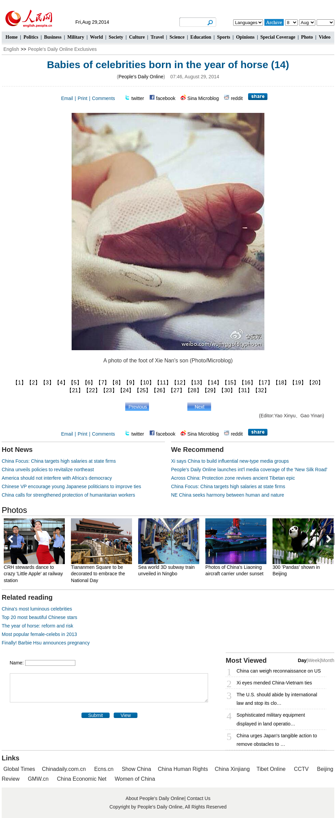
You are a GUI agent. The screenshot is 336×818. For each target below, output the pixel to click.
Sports (223, 37)
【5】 (75, 382)
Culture (137, 37)
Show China (136, 769)
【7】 (103, 382)
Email (67, 98)
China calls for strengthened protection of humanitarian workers (68, 495)
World (96, 37)
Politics (30, 37)
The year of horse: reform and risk (37, 626)
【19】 (298, 382)
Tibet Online (271, 769)
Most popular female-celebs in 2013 (39, 634)
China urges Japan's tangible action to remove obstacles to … (277, 740)
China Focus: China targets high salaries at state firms (59, 461)
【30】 (227, 390)
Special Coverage (277, 37)
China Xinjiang (232, 769)
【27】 (176, 390)
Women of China (135, 779)
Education (200, 37)
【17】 (264, 382)
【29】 (210, 390)
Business (52, 37)
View (125, 715)
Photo (307, 37)
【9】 (130, 382)
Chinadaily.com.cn (64, 769)
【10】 (145, 382)
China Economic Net (82, 779)
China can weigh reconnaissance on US (279, 671)
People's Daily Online (141, 76)
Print (83, 98)
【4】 (61, 382)
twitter (137, 98)
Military (75, 37)
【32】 (261, 390)
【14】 (213, 382)
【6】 (89, 382)
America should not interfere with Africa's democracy (57, 478)
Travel (157, 37)
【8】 (117, 382)
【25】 (142, 390)
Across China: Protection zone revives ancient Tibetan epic (233, 478)
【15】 (230, 382)
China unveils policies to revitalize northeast (48, 469)
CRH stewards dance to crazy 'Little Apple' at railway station (34, 573)
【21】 (75, 390)
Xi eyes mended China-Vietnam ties (274, 682)
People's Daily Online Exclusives (62, 49)
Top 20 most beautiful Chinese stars (39, 617)
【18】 (281, 382)
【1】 (19, 382)
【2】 (33, 382)
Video (324, 37)
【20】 (314, 382)
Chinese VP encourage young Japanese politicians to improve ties (71, 486)
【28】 (193, 390)
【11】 (162, 382)
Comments (103, 98)
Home (11, 37)
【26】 (159, 390)
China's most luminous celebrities (37, 609)
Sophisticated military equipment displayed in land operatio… (271, 719)
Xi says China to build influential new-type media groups (230, 461)
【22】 (91, 390)
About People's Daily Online (155, 798)
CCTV (301, 769)
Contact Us (198, 798)
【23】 (108, 390)
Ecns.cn (103, 769)
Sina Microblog (203, 98)
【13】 (196, 382)
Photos (14, 510)
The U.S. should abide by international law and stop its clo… (277, 699)
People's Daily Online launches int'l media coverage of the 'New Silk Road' (249, 469)
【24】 (125, 390)
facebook (165, 98)
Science (176, 37)
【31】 (244, 390)
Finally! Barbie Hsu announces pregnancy (46, 642)
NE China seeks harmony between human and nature (227, 495)
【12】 (179, 382)
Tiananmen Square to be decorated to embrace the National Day (99, 573)
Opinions (245, 37)
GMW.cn (39, 779)
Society (116, 37)
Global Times (19, 769)
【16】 (247, 382)
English (11, 49)
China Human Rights (183, 769)
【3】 (47, 382)
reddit (237, 98)
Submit (95, 715)
